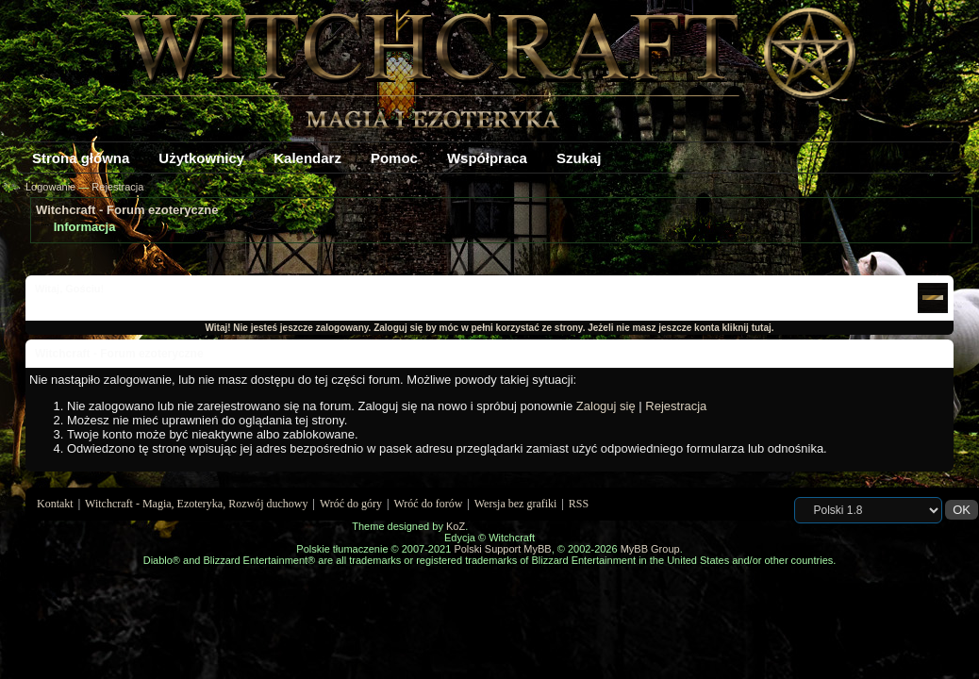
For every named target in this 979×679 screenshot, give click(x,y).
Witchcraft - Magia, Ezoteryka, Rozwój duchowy (196, 503)
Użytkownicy (201, 158)
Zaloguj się (606, 406)
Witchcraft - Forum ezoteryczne (127, 210)
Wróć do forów (428, 503)
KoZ (455, 526)
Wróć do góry (351, 503)
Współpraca (487, 158)
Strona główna (80, 158)
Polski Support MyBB (502, 549)
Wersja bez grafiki (515, 503)
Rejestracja (117, 186)
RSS (579, 503)
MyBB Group (650, 549)
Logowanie (50, 186)
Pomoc (394, 158)
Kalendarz (307, 158)
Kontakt (55, 503)
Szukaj (579, 158)
